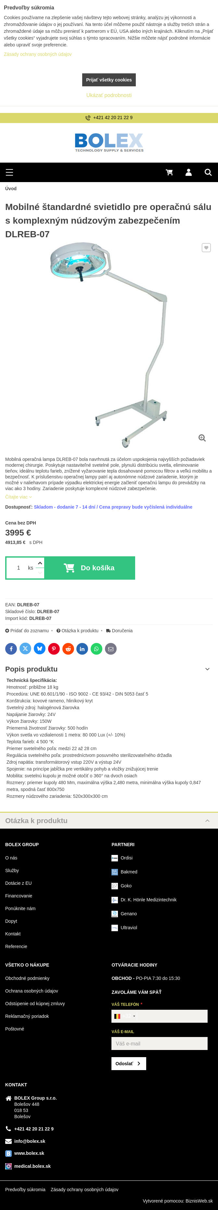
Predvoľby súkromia (25, 1189)
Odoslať (124, 1063)
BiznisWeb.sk (199, 1201)
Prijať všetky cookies (109, 79)
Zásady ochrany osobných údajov (85, 1189)
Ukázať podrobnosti (109, 95)
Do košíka (98, 568)
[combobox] (124, 1016)
